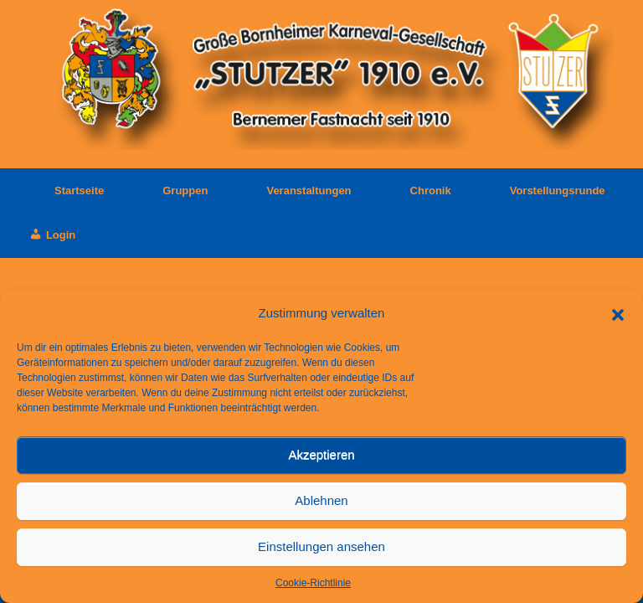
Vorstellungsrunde (557, 190)
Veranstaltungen (308, 190)
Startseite (66, 190)
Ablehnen (321, 500)
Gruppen (185, 190)
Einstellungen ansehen (321, 546)
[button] (618, 313)
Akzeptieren (321, 454)
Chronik (430, 190)
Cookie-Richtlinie (313, 583)
